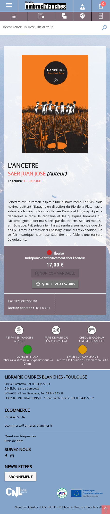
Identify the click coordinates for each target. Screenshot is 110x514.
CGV (43, 507)
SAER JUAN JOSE (27, 173)
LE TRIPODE (32, 181)
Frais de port (14, 441)
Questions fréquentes (20, 436)
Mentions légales (26, 507)
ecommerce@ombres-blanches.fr (28, 425)
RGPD (52, 507)
